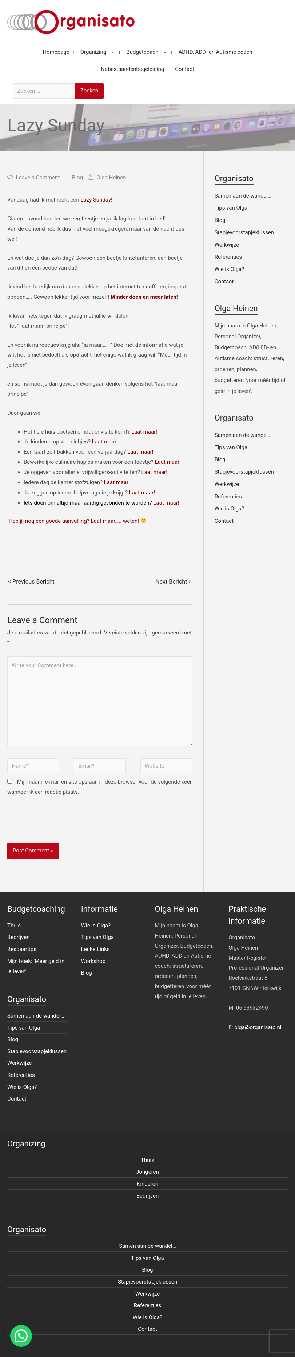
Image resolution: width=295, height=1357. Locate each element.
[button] (21, 1336)
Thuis (14, 925)
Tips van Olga (231, 207)
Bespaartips (21, 949)
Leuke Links (95, 949)
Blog (77, 177)
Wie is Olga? (229, 269)
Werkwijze (227, 245)
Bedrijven (18, 937)
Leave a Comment (38, 177)
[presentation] (62, 825)
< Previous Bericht (31, 581)
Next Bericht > (173, 581)
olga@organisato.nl (257, 1027)
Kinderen (147, 1184)
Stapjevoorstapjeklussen (244, 232)
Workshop (93, 961)
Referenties (228, 257)
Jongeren (147, 1172)
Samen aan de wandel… (243, 195)
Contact (224, 281)
